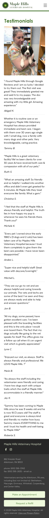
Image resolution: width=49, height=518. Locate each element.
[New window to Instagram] (10, 449)
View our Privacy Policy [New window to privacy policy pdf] (28, 513)
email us (27, 471)
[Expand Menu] (45, 5)
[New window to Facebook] (6, 449)
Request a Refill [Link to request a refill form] (24, 503)
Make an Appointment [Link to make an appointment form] (24, 494)
